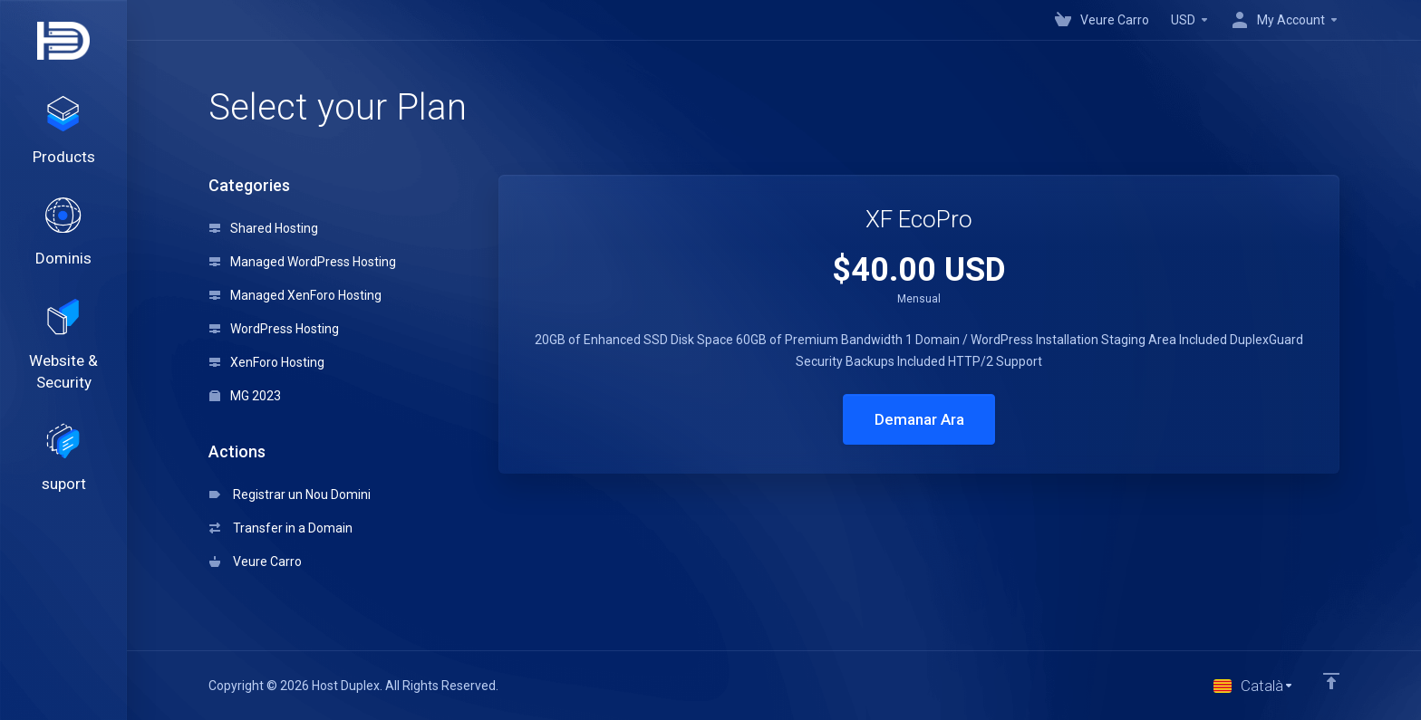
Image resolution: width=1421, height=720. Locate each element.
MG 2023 (245, 396)
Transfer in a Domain (281, 528)
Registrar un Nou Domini (290, 494)
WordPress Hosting (274, 329)
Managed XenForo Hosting (295, 295)
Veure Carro (255, 561)
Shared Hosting (263, 228)
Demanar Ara (919, 419)
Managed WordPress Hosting (302, 261)
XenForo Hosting (266, 362)
